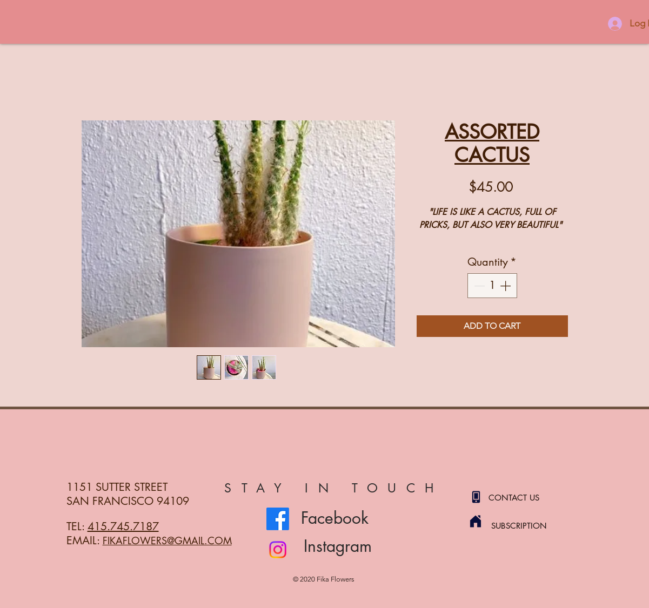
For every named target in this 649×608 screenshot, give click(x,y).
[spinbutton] (492, 286)
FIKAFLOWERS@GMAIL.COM (167, 540)
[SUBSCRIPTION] (529, 525)
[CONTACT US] (527, 497)
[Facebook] (277, 519)
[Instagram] (277, 549)
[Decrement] (478, 286)
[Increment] (506, 286)
